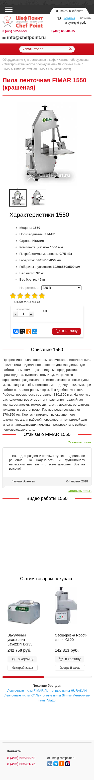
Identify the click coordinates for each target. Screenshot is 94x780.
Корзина (69, 18)
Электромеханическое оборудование (30, 64)
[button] (31, 314)
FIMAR (7, 69)
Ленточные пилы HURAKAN (66, 690)
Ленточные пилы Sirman (54, 695)
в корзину (66, 331)
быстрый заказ (22, 667)
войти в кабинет (71, 11)
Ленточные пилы (69, 64)
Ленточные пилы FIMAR (25, 690)
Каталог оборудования (74, 60)
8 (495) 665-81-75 (63, 31)
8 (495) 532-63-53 (15, 31)
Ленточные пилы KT (19, 695)
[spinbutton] (23, 314)
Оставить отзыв (79, 442)
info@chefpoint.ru (24, 37)
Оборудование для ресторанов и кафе (29, 60)
